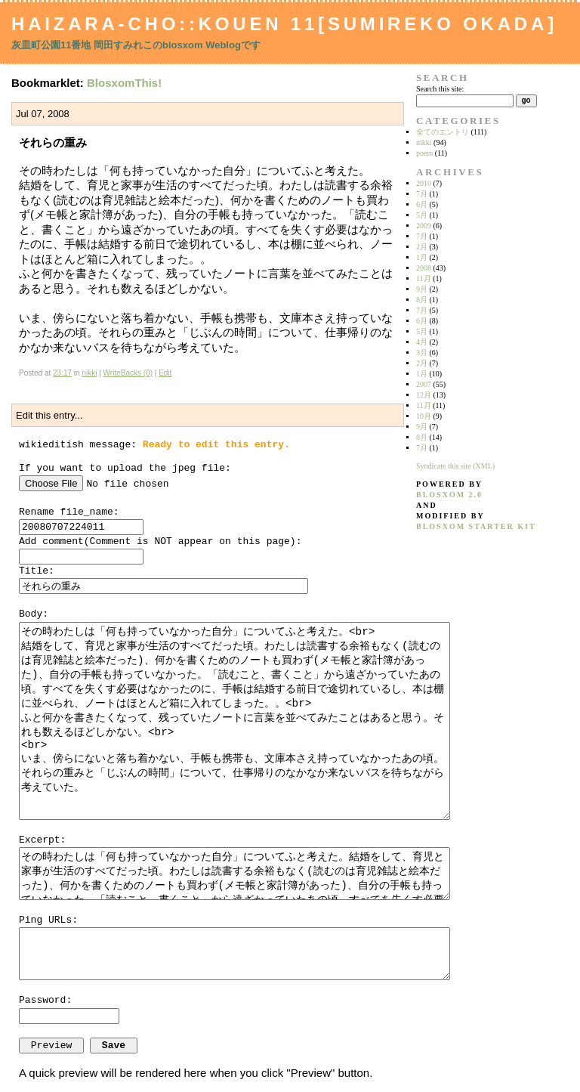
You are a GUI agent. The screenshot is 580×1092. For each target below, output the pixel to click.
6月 (421, 204)
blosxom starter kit (476, 526)
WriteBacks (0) (128, 373)
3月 (421, 352)
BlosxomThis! (124, 82)
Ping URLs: (48, 920)
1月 (421, 257)
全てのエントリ (442, 132)
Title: (36, 571)
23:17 (62, 373)
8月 (421, 299)
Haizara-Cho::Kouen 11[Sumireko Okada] (284, 24)
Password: (45, 1000)
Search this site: (440, 89)
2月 (421, 247)
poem (424, 153)
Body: (33, 614)
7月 (421, 194)
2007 (423, 384)
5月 (421, 215)
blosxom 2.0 (449, 494)
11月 (423, 278)
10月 (423, 416)
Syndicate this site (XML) (455, 466)
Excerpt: (42, 840)
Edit (165, 373)
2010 (423, 183)
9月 (421, 289)
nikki (89, 373)
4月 (421, 342)
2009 (423, 225)
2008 (423, 268)
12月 (423, 395)
